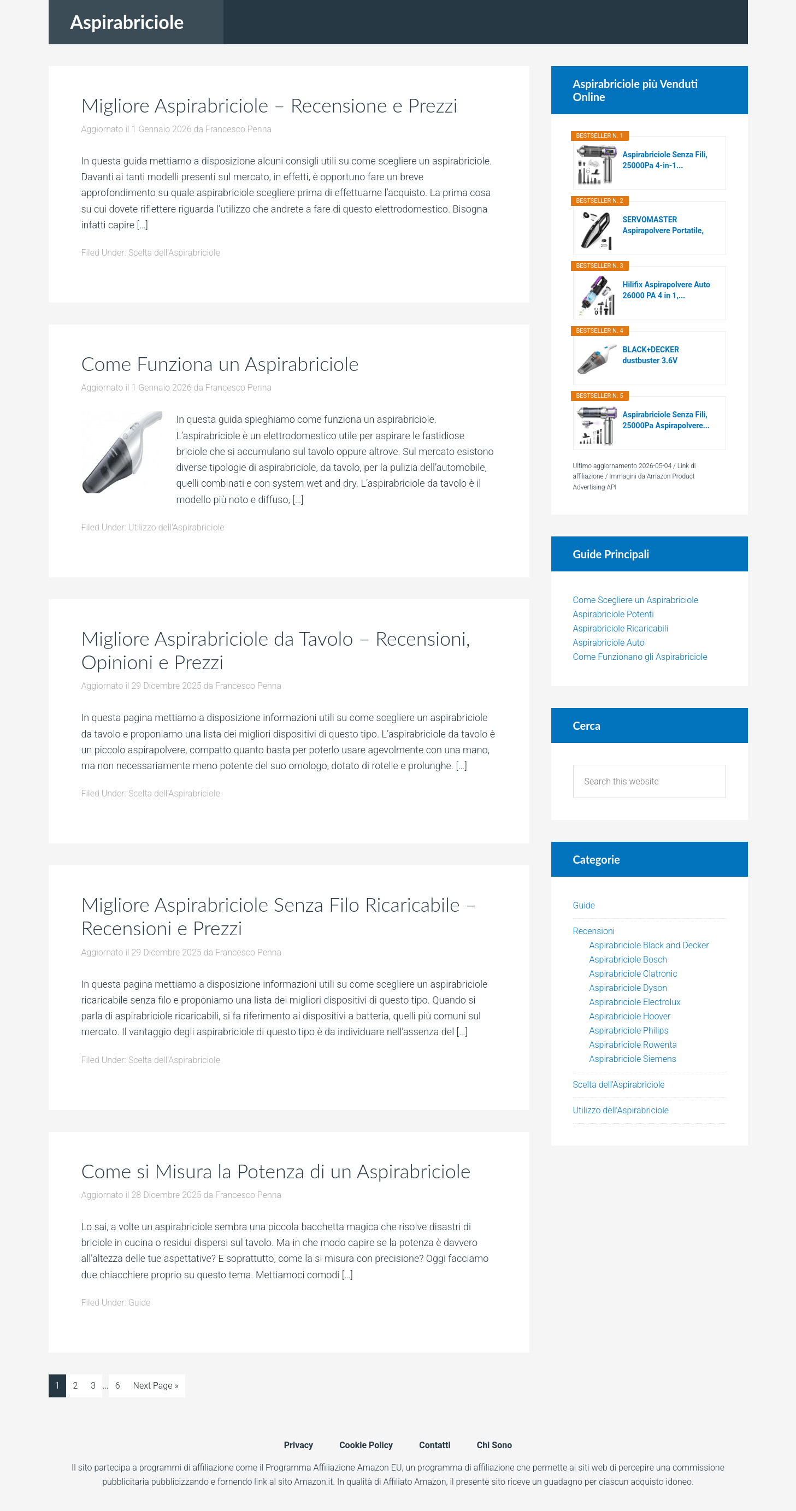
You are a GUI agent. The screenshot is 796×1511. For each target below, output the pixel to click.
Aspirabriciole (127, 21)
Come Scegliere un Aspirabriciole (636, 600)
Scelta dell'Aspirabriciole (174, 252)
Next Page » (156, 1385)
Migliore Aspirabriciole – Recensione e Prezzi (269, 105)
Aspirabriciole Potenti (613, 614)
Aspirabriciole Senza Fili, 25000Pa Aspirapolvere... (666, 420)
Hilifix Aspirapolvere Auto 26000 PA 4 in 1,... (666, 290)
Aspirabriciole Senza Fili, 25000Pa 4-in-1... (665, 160)
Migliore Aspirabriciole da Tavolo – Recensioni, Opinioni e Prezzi (275, 650)
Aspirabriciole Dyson (628, 988)
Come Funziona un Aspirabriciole (220, 363)
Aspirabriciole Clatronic (633, 974)
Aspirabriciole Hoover (630, 1016)
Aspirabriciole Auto (609, 643)
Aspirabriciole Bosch (628, 959)
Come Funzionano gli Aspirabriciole (640, 657)
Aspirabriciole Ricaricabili (621, 628)
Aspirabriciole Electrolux (635, 1002)
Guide (139, 1302)
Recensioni (594, 931)
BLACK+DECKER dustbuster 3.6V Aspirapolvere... (651, 355)
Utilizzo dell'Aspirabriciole (176, 527)
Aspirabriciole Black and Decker (649, 945)
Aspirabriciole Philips (629, 1030)
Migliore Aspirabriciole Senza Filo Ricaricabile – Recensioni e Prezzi (279, 916)
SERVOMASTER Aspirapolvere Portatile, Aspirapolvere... (663, 225)
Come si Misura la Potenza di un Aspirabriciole (276, 1171)
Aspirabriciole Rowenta (633, 1045)
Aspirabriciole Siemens (632, 1059)
